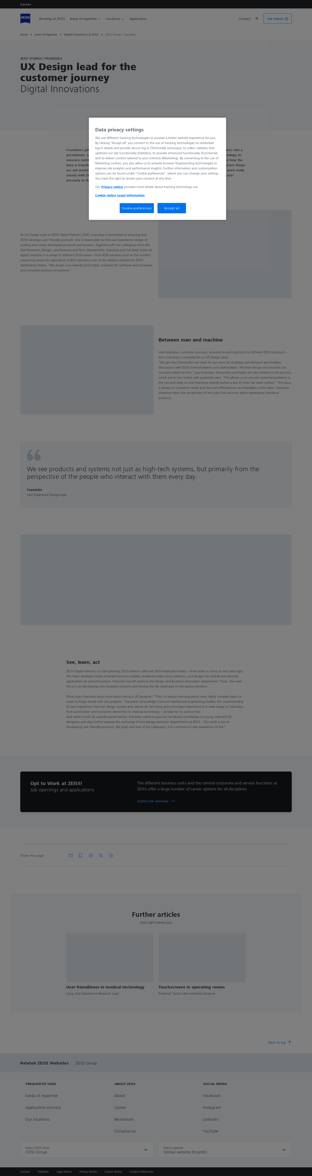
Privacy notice (112, 186)
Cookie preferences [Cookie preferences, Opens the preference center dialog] (137, 208)
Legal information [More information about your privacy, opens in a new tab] (131, 195)
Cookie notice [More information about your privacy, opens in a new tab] (105, 195)
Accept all (171, 208)
